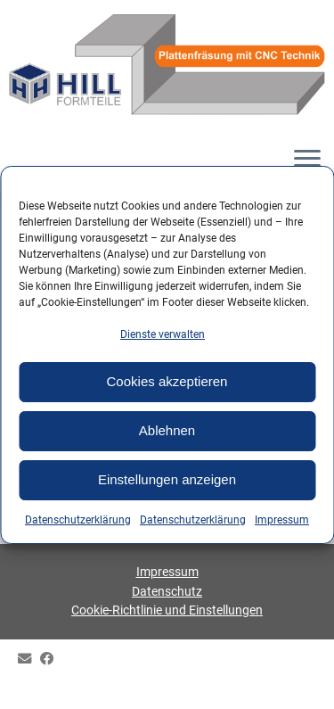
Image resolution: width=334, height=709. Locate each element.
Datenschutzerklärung (78, 520)
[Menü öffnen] (307, 160)
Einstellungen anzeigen (167, 479)
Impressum (282, 520)
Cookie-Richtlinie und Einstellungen (167, 610)
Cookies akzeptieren (167, 381)
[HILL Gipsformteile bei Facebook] (51, 659)
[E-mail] (29, 659)
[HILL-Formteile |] (167, 66)
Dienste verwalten (162, 334)
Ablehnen (167, 430)
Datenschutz (167, 591)
